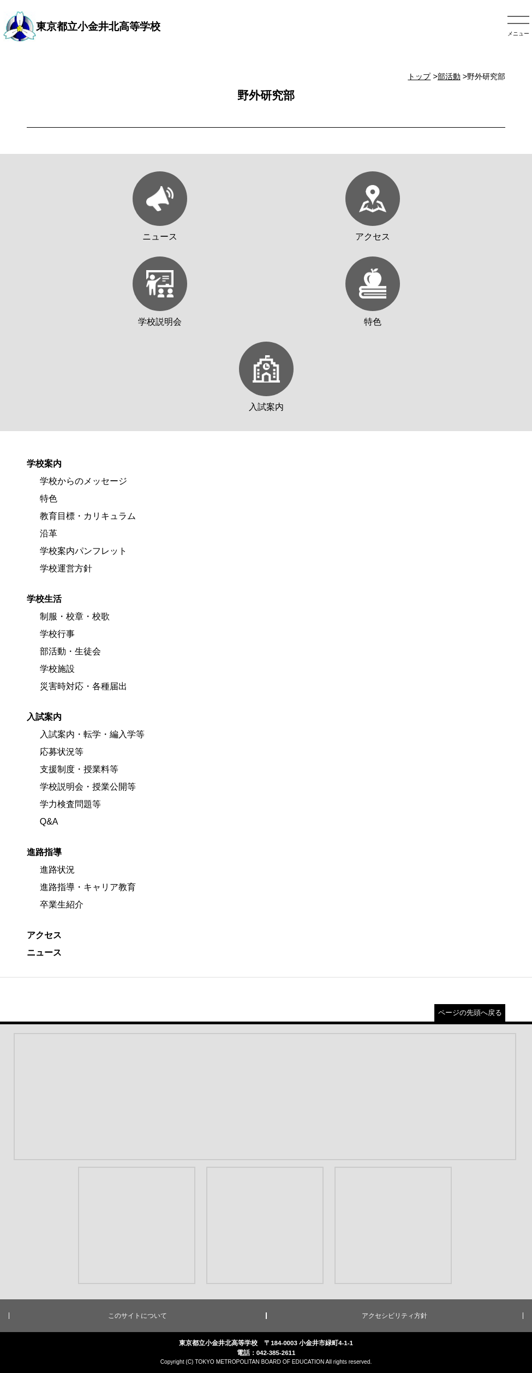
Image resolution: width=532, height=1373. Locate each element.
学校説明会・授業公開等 (88, 786)
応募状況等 (61, 751)
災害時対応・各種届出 (83, 686)
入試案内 (44, 716)
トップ (419, 76)
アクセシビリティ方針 (394, 1316)
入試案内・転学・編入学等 (92, 734)
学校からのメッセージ (83, 481)
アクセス (44, 935)
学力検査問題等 (70, 804)
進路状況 (57, 869)
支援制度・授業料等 (79, 769)
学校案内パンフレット (83, 551)
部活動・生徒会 (70, 651)
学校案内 (44, 463)
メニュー (518, 34)
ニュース (44, 952)
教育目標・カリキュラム (88, 516)
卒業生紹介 (61, 904)
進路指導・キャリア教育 (88, 887)
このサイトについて (137, 1316)
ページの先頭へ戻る (470, 1012)
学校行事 (57, 633)
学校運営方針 (66, 568)
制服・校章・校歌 (75, 616)
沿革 (48, 533)
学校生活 (44, 599)
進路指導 (44, 852)
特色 (48, 498)
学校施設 (57, 668)
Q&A (49, 821)
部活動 (449, 76)
